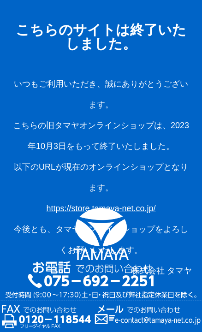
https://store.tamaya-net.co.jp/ (100, 208)
